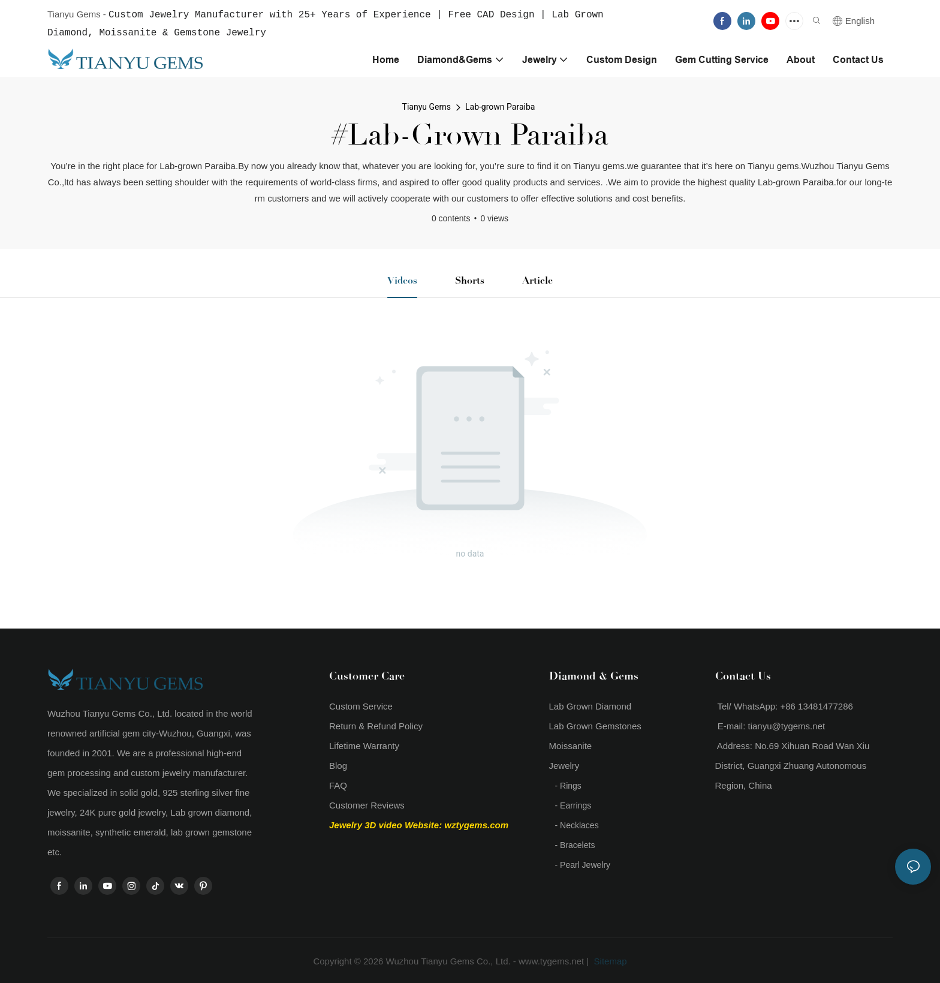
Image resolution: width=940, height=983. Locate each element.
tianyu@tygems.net (786, 725)
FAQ (338, 784)
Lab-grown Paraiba (500, 105)
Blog (338, 764)
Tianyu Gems (426, 105)
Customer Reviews (367, 804)
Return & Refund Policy (376, 725)
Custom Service (361, 705)
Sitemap (608, 960)
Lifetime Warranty (364, 744)
